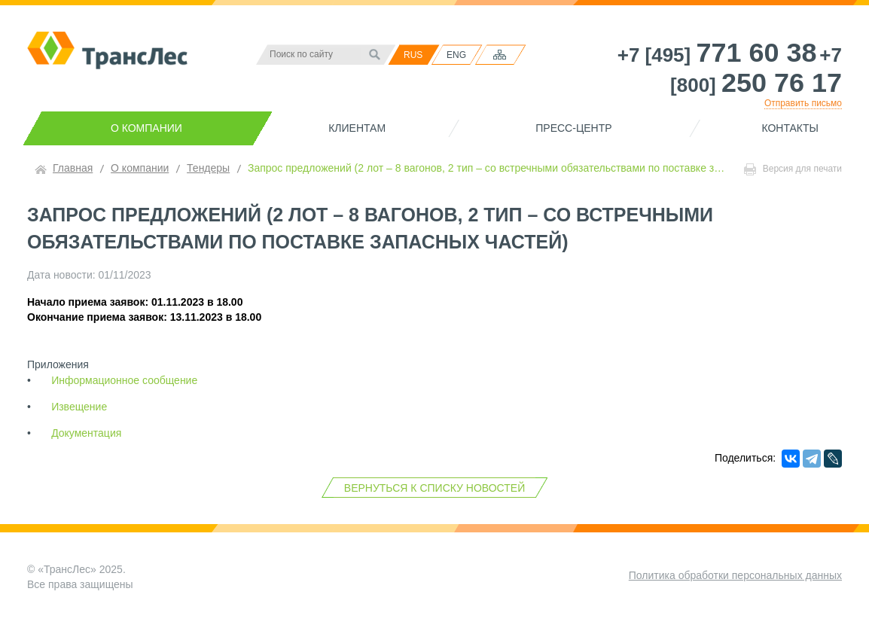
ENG (456, 55)
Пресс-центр (573, 128)
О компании (146, 128)
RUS (413, 55)
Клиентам (357, 128)
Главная (73, 168)
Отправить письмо (803, 103)
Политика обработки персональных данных (735, 575)
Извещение (79, 407)
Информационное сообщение (124, 380)
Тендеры (208, 168)
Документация (86, 433)
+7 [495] (717, 55)
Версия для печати (793, 169)
